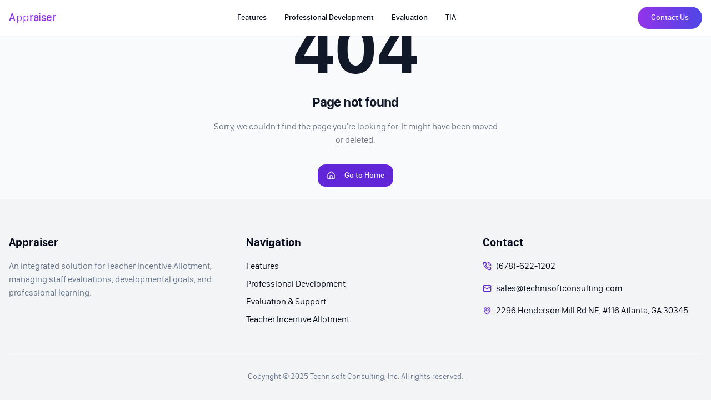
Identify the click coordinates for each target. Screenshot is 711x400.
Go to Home (355, 175)
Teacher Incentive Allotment (297, 319)
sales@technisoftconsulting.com (559, 288)
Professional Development (296, 283)
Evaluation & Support (286, 301)
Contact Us (670, 17)
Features (262, 266)
